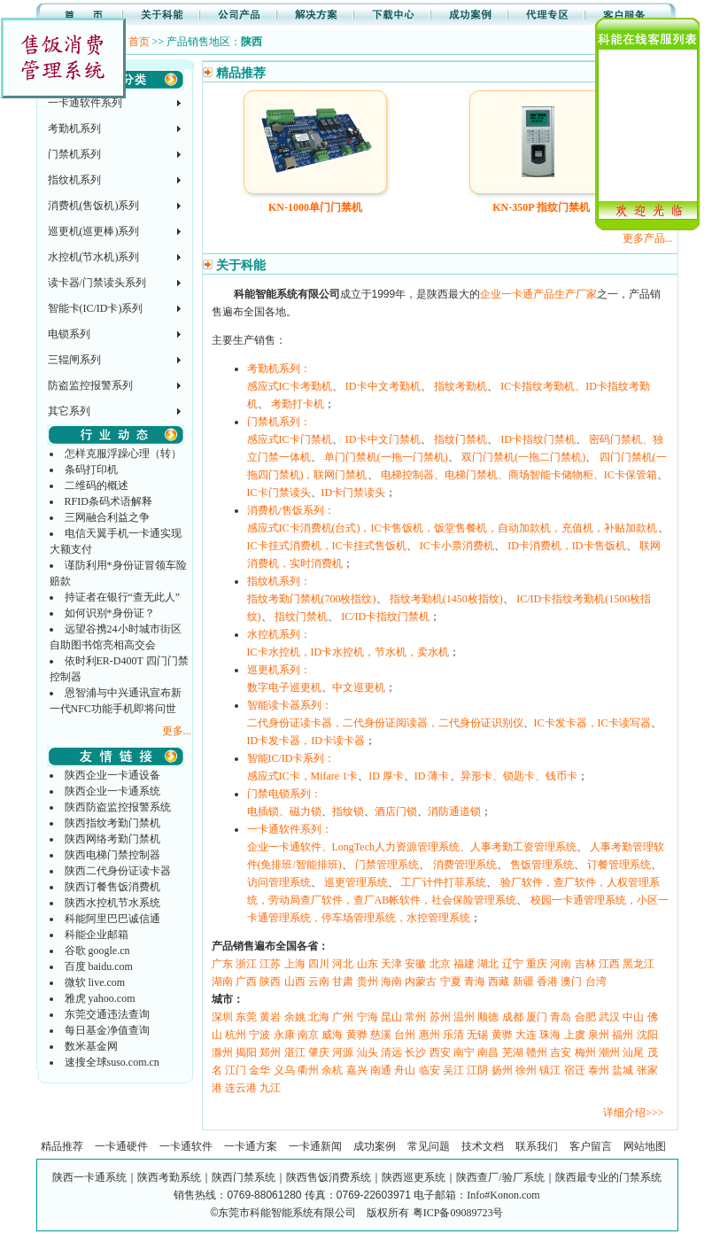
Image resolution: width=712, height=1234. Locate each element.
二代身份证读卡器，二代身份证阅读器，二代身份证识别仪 (385, 723)
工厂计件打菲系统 (443, 882)
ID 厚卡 (386, 776)
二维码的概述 (96, 485)
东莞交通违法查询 (107, 1014)
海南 (391, 981)
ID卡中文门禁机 (383, 439)
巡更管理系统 (356, 882)
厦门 (536, 1017)
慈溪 (380, 1034)
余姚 (295, 1017)
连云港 (241, 1088)
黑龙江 (638, 964)
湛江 (295, 1052)
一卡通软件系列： (289, 829)
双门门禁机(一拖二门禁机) (523, 457)
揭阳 (246, 1052)
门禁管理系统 (387, 864)
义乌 (284, 1070)
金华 (259, 1070)
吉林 (585, 964)
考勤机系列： (279, 368)
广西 (246, 981)
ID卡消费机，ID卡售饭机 (566, 545)
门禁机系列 (74, 154)
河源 (342, 1052)
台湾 (596, 981)
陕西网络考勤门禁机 (112, 839)
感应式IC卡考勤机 (289, 386)
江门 (235, 1070)
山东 (367, 964)
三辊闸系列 (74, 359)
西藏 (498, 981)
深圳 (222, 1017)
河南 (560, 964)
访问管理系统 (279, 882)
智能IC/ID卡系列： (291, 758)
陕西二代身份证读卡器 (118, 871)
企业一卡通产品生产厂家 (538, 294)
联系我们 (536, 1146)
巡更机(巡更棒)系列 (94, 231)
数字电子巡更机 (284, 687)
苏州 (440, 1017)
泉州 (598, 1034)
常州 (415, 1017)
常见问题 (428, 1146)
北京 (440, 964)
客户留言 (590, 1146)
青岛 (560, 1017)
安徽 (415, 964)
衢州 (308, 1070)
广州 (342, 1017)
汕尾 (633, 1052)
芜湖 (512, 1052)
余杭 (332, 1070)
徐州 (526, 1070)
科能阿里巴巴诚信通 (112, 918)
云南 (318, 981)
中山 (633, 1017)
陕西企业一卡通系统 (112, 791)
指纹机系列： (279, 581)
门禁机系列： (279, 421)
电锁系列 (69, 334)
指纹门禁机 (460, 439)
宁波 (259, 1034)
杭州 (235, 1034)
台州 (404, 1034)
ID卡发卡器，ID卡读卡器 (306, 740)
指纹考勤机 (460, 386)
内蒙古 (421, 981)
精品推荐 (62, 1146)
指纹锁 (348, 811)
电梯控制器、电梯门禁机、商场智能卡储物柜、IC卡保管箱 (519, 475)
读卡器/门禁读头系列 (97, 282)
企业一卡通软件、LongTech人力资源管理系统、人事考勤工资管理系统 (412, 847)
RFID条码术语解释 (108, 501)
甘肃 (342, 981)
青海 (474, 981)
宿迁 (574, 1070)
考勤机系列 (74, 128)
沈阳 (647, 1034)
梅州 (585, 1052)
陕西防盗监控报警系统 (118, 807)
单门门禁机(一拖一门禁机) (386, 457)
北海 (318, 1017)
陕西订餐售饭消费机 (112, 887)
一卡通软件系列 (85, 103)
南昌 (488, 1052)
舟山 (404, 1070)
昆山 (391, 1017)
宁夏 (450, 981)
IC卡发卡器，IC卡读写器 (592, 723)
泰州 (598, 1070)
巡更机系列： (279, 670)
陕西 (270, 981)
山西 (295, 981)
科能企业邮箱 (96, 934)
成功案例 (374, 1146)
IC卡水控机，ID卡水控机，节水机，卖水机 (348, 652)
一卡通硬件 (121, 1146)
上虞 (574, 1034)
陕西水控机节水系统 (112, 902)
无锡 (477, 1034)
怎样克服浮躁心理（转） (123, 453)
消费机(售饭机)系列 (94, 205)
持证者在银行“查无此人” (123, 597)
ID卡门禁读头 (353, 492)
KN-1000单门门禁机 (315, 207)
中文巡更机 (358, 687)
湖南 (222, 981)
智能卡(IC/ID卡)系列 (95, 308)
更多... (176, 731)
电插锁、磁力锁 (284, 811)
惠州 (429, 1034)
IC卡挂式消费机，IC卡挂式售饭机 (326, 545)
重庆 (536, 964)
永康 (284, 1034)
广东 (222, 964)
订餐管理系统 (619, 864)
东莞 (246, 1017)
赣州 (536, 1052)
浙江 (246, 964)
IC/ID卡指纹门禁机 (385, 616)
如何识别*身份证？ (110, 613)
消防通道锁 (454, 811)
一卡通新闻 (315, 1146)
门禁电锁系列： (284, 794)
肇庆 (318, 1052)
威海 (332, 1034)
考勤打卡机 (297, 404)
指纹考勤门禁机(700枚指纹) (311, 599)
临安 (429, 1070)
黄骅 (357, 1034)
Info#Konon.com (503, 1195)
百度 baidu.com (99, 966)
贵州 (367, 981)
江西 (609, 964)
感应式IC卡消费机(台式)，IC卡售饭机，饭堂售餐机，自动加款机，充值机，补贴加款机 (452, 528)
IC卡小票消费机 (457, 545)
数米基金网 (91, 1046)
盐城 (622, 1070)
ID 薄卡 (432, 776)
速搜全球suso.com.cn (112, 1062)
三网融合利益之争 (107, 517)
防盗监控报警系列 (90, 385)
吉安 (560, 1052)
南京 (308, 1034)
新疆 (523, 981)
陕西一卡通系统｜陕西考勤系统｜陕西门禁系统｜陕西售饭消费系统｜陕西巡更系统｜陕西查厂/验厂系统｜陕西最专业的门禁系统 (356, 1177)
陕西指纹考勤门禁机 (112, 823)
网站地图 (644, 1146)
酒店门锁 (396, 811)
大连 (526, 1034)
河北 (342, 964)
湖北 (488, 964)
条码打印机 (91, 469)
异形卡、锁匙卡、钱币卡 (518, 776)
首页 (139, 41)
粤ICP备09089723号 (458, 1213)
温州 (464, 1017)
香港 (547, 981)
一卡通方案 (250, 1146)
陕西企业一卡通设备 (112, 775)
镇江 (550, 1070)
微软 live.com (95, 982)
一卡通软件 (186, 1146)
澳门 (571, 981)
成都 (512, 1017)
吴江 (453, 1070)
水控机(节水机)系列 (94, 257)
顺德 (488, 1017)
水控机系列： (279, 634)
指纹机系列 (74, 180)
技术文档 (482, 1146)
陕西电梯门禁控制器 (112, 855)
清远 (391, 1052)
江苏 (270, 964)
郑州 (270, 1052)
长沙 (415, 1052)
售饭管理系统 (542, 864)
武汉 (609, 1017)
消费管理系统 (465, 864)
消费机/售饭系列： (291, 510)
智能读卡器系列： (289, 705)
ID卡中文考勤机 (383, 386)
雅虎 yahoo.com (100, 998)
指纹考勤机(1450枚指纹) (446, 599)
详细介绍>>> (633, 1112)
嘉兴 (357, 1070)
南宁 (464, 1052)
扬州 (502, 1070)
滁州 (222, 1052)
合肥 (585, 1017)
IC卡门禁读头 (279, 492)
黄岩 (270, 1017)
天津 (391, 964)
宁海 (367, 1017)
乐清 (453, 1034)
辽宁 (512, 964)
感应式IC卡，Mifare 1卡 (303, 776)
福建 (464, 964)
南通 (380, 1070)
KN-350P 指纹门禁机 (541, 207)
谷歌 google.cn (97, 950)
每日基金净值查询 (107, 1030)
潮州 (609, 1052)
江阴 (477, 1070)
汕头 (367, 1052)
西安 (440, 1052)
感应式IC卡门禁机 (289, 439)
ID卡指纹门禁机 (538, 439)
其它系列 (69, 411)
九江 (270, 1088)
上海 (295, 964)
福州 (622, 1034)
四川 (318, 964)
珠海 (550, 1034)
